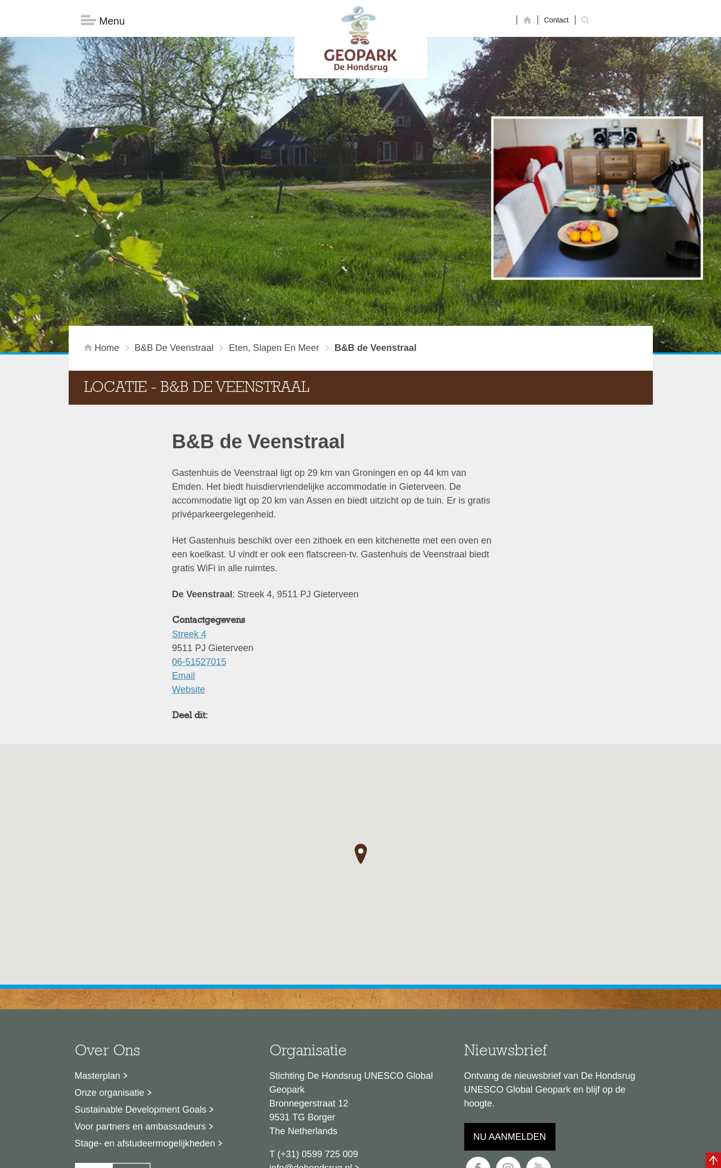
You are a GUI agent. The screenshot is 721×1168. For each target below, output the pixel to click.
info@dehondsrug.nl (311, 1074)
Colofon (301, 1155)
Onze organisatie (110, 998)
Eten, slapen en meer (274, 253)
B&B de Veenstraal (174, 253)
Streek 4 (189, 540)
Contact (556, 20)
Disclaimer (263, 1155)
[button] (361, 759)
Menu (103, 21)
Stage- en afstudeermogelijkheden (145, 1049)
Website (188, 595)
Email (183, 581)
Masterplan (97, 981)
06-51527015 (199, 567)
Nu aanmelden (509, 1042)
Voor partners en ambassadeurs (140, 1032)
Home (103, 253)
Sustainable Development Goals (141, 1015)
